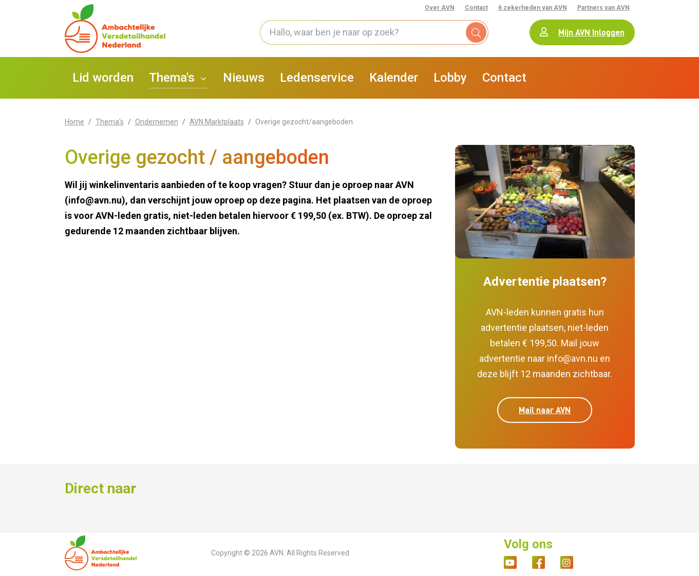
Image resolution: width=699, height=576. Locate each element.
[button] (178, 81)
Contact (476, 7)
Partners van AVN (603, 7)
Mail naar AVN (545, 413)
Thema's (110, 125)
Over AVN (440, 7)
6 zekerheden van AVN (532, 7)
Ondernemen (156, 125)
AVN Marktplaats (217, 125)
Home (74, 125)
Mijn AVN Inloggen (582, 33)
